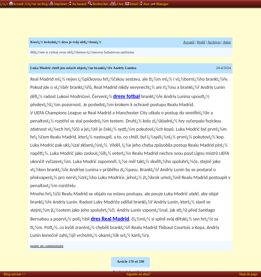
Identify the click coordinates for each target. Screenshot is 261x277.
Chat (116, 4)
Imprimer (58, 4)
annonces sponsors (130, 22)
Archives (214, 42)
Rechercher (98, 4)
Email (131, 4)
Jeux (145, 4)
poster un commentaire (47, 246)
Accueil (16, 4)
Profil (201, 42)
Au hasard (77, 4)
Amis (227, 42)
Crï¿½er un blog (36, 4)
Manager (160, 4)
